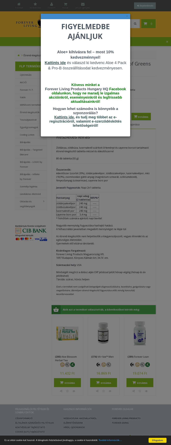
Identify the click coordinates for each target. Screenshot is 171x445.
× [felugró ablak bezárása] (127, 16)
